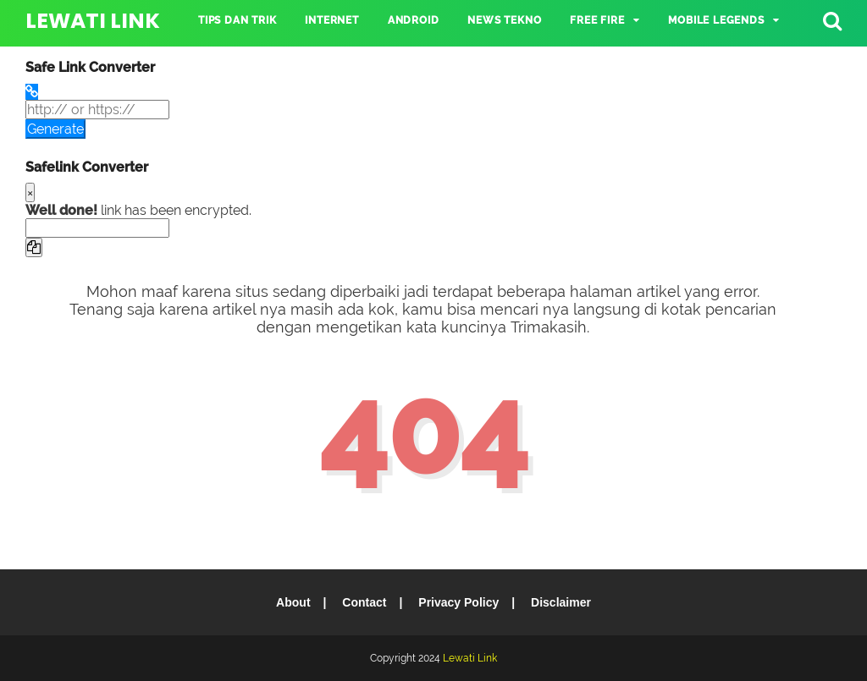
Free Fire (597, 20)
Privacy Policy (458, 602)
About (293, 602)
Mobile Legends (716, 20)
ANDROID (413, 20)
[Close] (30, 192)
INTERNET (331, 20)
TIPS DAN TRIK (237, 20)
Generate (55, 129)
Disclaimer (561, 602)
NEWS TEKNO (504, 20)
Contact (364, 602)
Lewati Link (92, 21)
